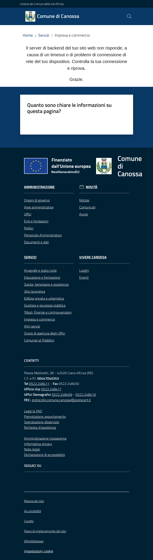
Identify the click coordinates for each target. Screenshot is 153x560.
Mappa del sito (34, 501)
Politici (28, 228)
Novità (91, 187)
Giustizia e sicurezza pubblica (44, 305)
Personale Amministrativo (43, 235)
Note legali (32, 449)
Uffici (27, 214)
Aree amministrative (39, 207)
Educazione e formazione (42, 277)
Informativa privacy (38, 443)
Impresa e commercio (39, 319)
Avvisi (83, 214)
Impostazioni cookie (38, 551)
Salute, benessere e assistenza (46, 284)
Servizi (43, 35)
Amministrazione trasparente (45, 438)
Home (28, 35)
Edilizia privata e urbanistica (44, 298)
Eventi (84, 277)
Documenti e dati (36, 242)
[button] (129, 16)
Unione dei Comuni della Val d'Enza (42, 4)
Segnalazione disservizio (41, 422)
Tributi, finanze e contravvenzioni (48, 312)
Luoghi (84, 270)
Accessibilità (32, 511)
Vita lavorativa (34, 291)
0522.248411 (39, 383)
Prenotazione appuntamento (45, 416)
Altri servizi (32, 326)
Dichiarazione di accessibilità (44, 454)
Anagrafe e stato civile (40, 270)
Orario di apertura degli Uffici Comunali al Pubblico (44, 337)
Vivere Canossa (93, 257)
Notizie (84, 200)
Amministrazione (39, 187)
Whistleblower (34, 541)
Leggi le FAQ (33, 411)
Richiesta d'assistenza (40, 427)
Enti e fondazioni (36, 221)
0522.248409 (62, 394)
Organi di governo (37, 200)
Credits (29, 521)
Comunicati (87, 207)
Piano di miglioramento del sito (45, 531)
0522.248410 (86, 394)
